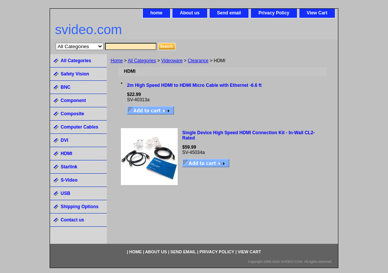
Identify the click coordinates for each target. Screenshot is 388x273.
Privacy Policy (273, 13)
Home (117, 60)
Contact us (72, 220)
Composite (72, 113)
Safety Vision (75, 74)
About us (190, 13)
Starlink (69, 166)
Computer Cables (79, 127)
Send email (229, 13)
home (156, 13)
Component (73, 100)
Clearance (198, 60)
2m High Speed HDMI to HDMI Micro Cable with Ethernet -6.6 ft (194, 85)
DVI (64, 140)
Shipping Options (80, 206)
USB (65, 193)
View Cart (317, 13)
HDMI (66, 153)
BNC (65, 87)
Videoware (171, 60)
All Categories (142, 60)
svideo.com (88, 29)
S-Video (69, 180)
